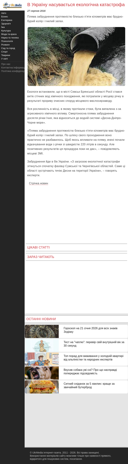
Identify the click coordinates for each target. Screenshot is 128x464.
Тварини (5, 55)
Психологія (7, 41)
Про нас (5, 64)
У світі (4, 58)
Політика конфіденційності (16, 71)
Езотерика (6, 20)
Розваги (5, 44)
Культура (6, 30)
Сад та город (8, 48)
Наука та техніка (10, 37)
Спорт (4, 51)
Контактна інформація (14, 67)
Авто (3, 13)
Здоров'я (6, 23)
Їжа (3, 27)
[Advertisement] (76, 212)
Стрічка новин (38, 183)
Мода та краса (9, 34)
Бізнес (4, 16)
